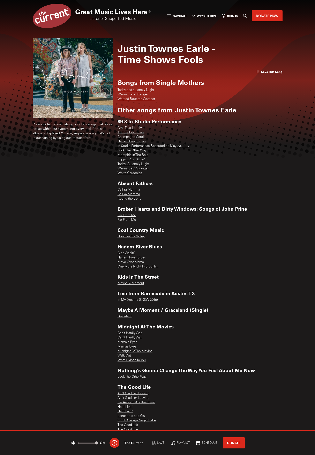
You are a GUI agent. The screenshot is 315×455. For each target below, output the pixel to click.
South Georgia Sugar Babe (137, 420)
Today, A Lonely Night (133, 164)
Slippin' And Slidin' (131, 159)
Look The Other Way (132, 150)
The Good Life (128, 425)
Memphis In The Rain (133, 155)
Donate (234, 443)
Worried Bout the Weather (136, 99)
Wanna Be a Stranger (133, 94)
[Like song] (269, 71)
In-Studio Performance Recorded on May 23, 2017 (154, 146)
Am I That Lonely (130, 128)
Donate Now (267, 16)
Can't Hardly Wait (130, 333)
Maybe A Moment (131, 283)
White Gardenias (130, 173)
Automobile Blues (131, 132)
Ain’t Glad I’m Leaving (133, 393)
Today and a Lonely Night (136, 90)
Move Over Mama (131, 262)
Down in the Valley (131, 236)
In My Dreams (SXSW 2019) (138, 300)
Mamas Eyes (127, 346)
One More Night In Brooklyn (138, 266)
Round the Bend (129, 198)
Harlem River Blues (132, 141)
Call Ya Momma (129, 189)
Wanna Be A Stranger (133, 168)
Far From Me (127, 215)
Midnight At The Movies (135, 351)
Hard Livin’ (125, 411)
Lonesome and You (131, 416)
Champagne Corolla (132, 137)
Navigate (177, 16)
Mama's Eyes (127, 342)
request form (82, 138)
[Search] (244, 15)
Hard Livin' (125, 407)
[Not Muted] (73, 443)
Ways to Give (204, 16)
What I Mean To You (132, 360)
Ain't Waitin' (126, 253)
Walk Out (124, 355)
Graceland (125, 316)
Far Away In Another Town (136, 402)
